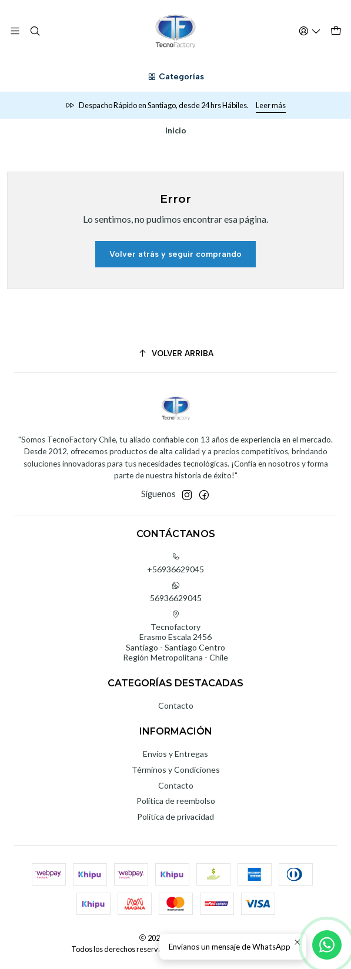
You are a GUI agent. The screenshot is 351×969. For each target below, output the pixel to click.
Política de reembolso (175, 801)
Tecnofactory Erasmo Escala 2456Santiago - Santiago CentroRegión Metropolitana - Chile (175, 636)
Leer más (271, 105)
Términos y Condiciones (176, 769)
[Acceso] (310, 31)
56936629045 (176, 592)
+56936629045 (175, 563)
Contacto (175, 705)
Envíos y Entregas (175, 754)
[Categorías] (175, 77)
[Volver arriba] (175, 353)
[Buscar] (34, 31)
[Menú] (15, 31)
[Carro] (336, 31)
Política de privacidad (175, 817)
